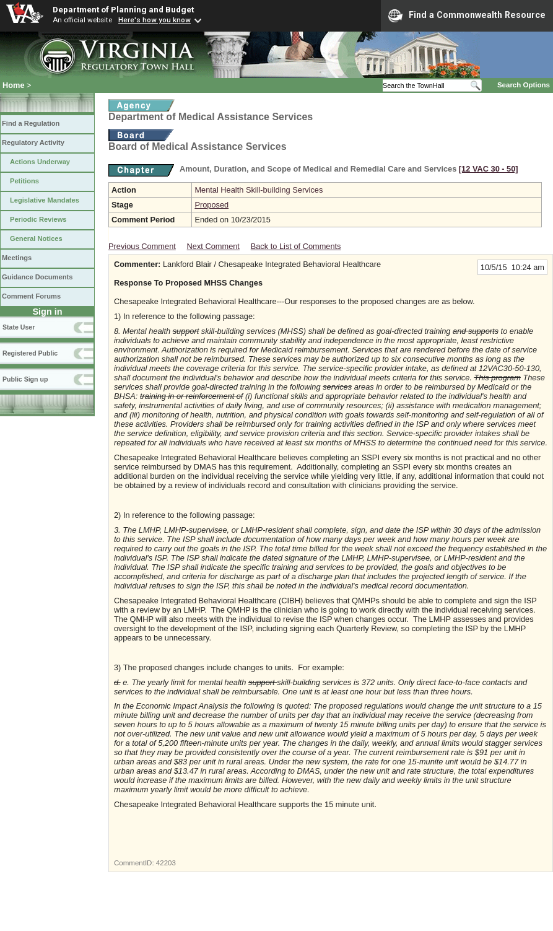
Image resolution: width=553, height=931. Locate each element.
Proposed (211, 204)
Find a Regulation (30, 123)
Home (13, 85)
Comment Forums (31, 296)
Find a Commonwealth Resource (467, 15)
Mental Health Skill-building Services (258, 190)
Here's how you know (154, 19)
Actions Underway (40, 161)
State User (18, 327)
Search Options (523, 85)
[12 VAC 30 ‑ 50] (488, 168)
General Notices (36, 238)
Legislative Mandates (44, 200)
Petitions (24, 181)
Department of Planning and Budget (123, 9)
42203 (166, 863)
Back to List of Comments (296, 246)
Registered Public (30, 353)
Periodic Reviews (38, 219)
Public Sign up (25, 379)
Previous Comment (142, 246)
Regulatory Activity (33, 142)
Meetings (17, 257)
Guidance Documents (37, 277)
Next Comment (213, 246)
